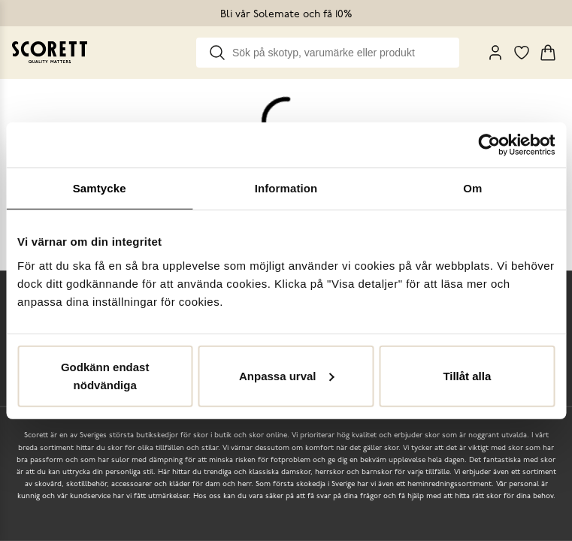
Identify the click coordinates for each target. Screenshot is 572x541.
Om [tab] (472, 188)
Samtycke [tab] (99, 188)
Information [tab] (286, 188)
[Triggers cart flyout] (548, 53)
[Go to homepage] (49, 52)
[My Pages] (495, 53)
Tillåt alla (467, 375)
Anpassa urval (286, 375)
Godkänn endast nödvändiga (105, 375)
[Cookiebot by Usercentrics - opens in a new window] (489, 145)
